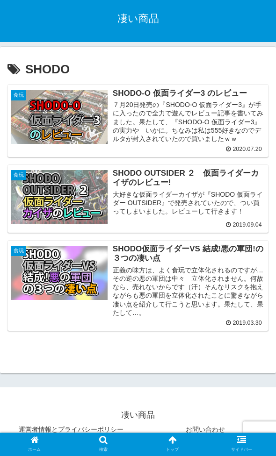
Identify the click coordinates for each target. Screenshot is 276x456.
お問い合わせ (205, 430)
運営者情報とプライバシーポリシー (71, 430)
